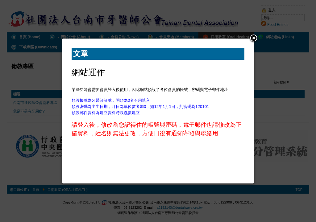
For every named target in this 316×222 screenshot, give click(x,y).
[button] (253, 38)
